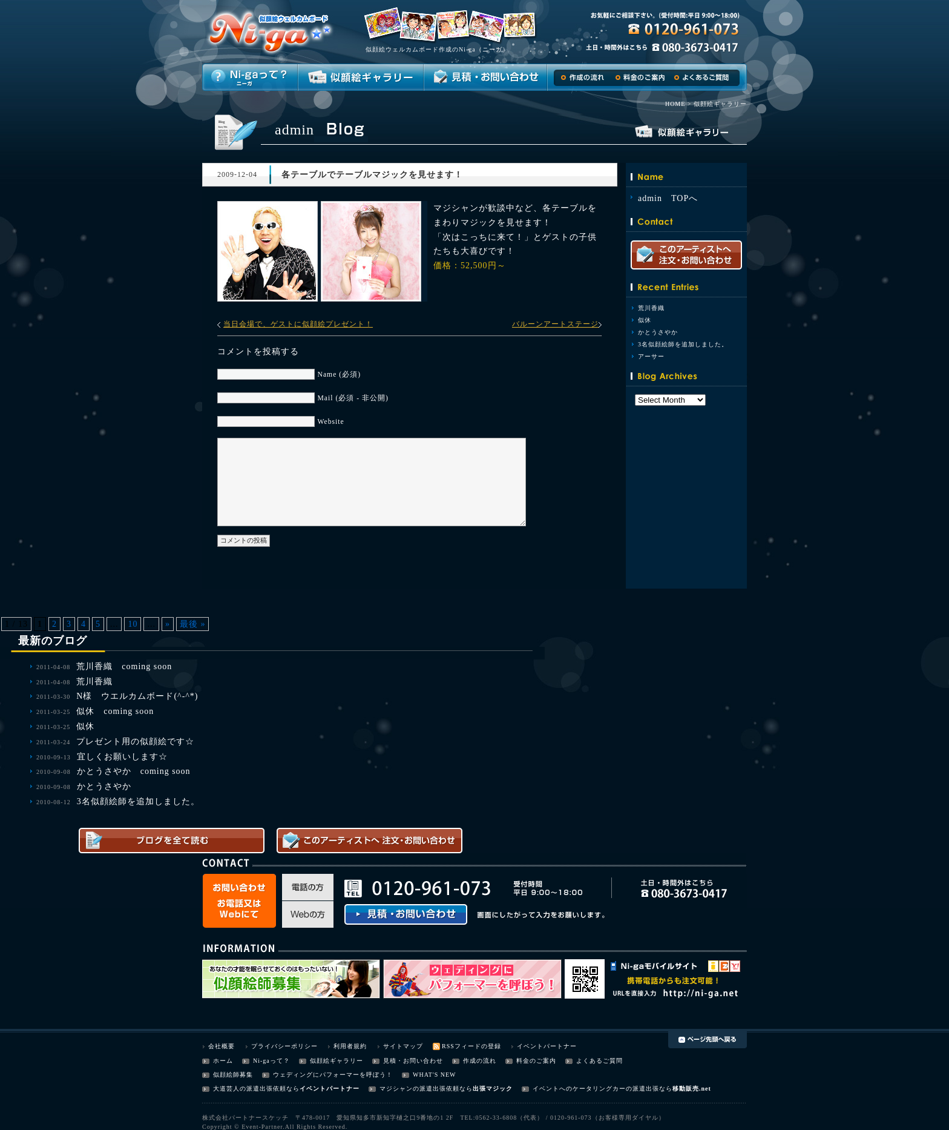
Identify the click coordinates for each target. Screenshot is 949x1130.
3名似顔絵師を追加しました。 (683, 344)
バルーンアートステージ (555, 324)
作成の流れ (479, 1060)
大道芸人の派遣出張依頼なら (256, 1088)
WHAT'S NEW (434, 1074)
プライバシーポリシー (284, 1046)
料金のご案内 (536, 1060)
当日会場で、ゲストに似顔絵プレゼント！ (298, 324)
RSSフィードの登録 (471, 1046)
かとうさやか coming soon (134, 771)
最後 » (193, 624)
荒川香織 (651, 308)
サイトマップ (403, 1046)
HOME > (678, 104)
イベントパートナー (547, 1046)
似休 (644, 320)
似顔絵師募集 (233, 1074)
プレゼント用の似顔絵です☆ (135, 741)
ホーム (223, 1060)
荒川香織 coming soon (124, 666)
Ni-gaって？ (271, 1060)
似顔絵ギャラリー (336, 1060)
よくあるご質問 (599, 1060)
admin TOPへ (668, 198)
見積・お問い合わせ (413, 1060)
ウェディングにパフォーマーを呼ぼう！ (333, 1074)
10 (132, 624)
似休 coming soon (115, 711)
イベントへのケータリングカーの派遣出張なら (602, 1088)
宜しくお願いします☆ (122, 756)
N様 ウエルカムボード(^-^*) (137, 696)
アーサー (651, 356)
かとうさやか (658, 332)
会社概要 (221, 1046)
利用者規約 (350, 1046)
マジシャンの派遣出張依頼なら (426, 1088)
